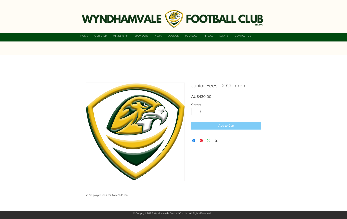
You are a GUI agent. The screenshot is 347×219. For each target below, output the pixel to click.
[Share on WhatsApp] (208, 140)
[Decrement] (194, 111)
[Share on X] (216, 140)
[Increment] (206, 111)
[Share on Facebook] (193, 140)
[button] (100, 36)
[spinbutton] (200, 111)
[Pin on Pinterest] (201, 140)
